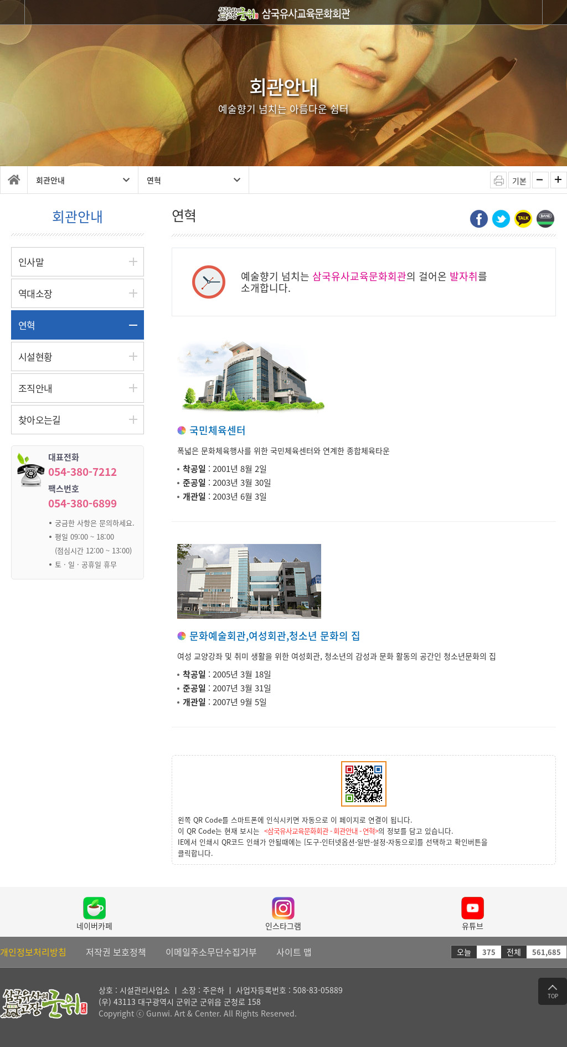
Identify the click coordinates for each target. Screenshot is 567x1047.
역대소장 (35, 293)
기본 (519, 180)
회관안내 (83, 180)
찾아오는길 (39, 420)
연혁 (193, 180)
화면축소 (540, 180)
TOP (553, 992)
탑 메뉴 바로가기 (0, 0)
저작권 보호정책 (116, 951)
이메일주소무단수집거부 (211, 951)
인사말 (31, 262)
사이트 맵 (294, 951)
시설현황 (35, 356)
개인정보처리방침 (33, 951)
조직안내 (35, 388)
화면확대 (558, 180)
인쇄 (498, 180)
